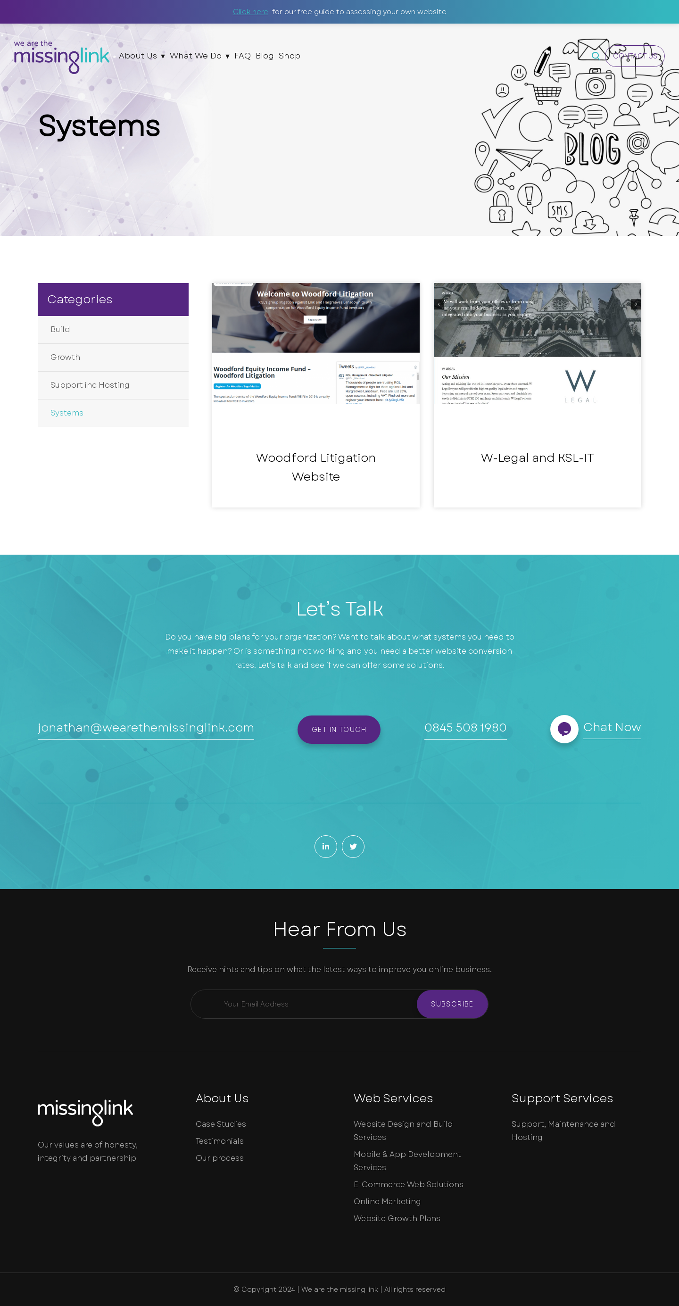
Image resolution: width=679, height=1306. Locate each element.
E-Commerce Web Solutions (409, 1184)
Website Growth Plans (397, 1218)
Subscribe (452, 1004)
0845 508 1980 (465, 727)
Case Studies (221, 1124)
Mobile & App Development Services (407, 1161)
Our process (220, 1158)
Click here (250, 12)
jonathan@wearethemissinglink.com (146, 727)
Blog (265, 55)
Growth (65, 357)
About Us (138, 55)
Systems (66, 413)
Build (60, 329)
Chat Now (612, 727)
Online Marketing (387, 1201)
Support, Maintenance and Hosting (563, 1131)
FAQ (242, 55)
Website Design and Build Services (403, 1131)
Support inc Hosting (90, 385)
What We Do (196, 55)
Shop (289, 55)
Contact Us (635, 56)
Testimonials (220, 1141)
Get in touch (339, 729)
